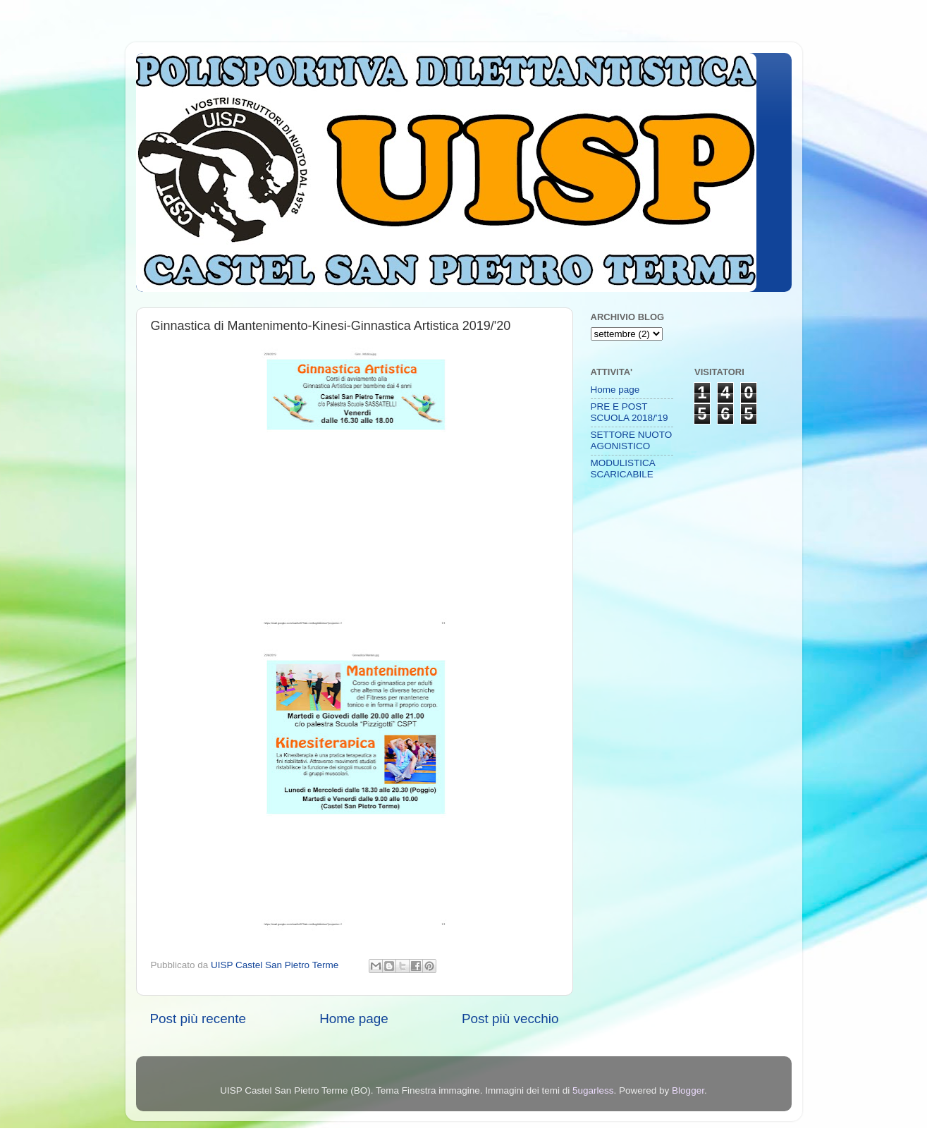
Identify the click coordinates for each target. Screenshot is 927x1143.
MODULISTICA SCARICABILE (623, 468)
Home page (353, 1018)
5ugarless (593, 1090)
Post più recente (198, 1018)
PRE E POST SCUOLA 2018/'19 (629, 412)
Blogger (688, 1090)
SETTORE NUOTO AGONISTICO (632, 440)
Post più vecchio (510, 1018)
